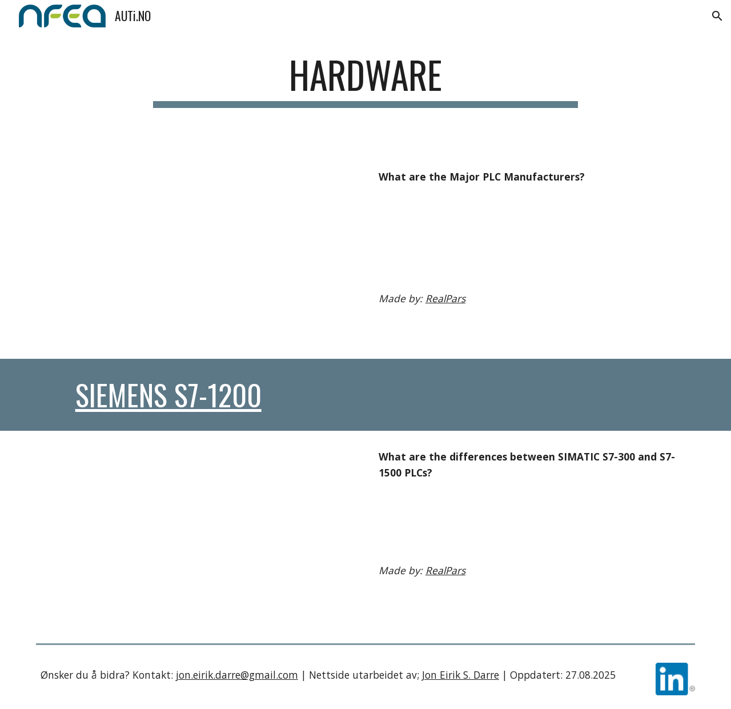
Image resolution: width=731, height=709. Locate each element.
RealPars (445, 298)
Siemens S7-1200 (168, 394)
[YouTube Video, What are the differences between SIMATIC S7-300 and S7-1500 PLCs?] (196, 534)
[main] (365, 92)
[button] (717, 16)
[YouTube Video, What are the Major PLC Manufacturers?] (196, 255)
